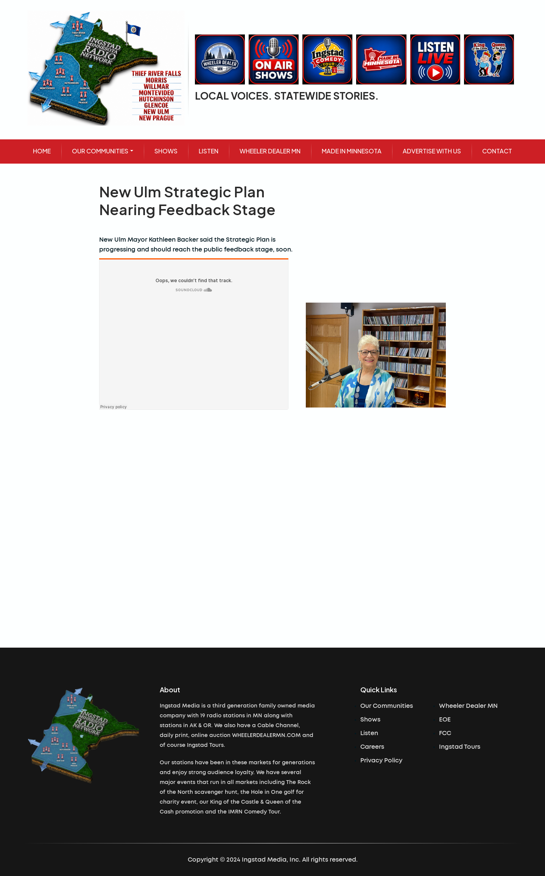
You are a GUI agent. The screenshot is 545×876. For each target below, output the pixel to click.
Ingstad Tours (459, 747)
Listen (369, 733)
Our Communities (386, 706)
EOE (445, 720)
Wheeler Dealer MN (468, 706)
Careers (372, 747)
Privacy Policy (381, 760)
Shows (370, 720)
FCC (445, 733)
